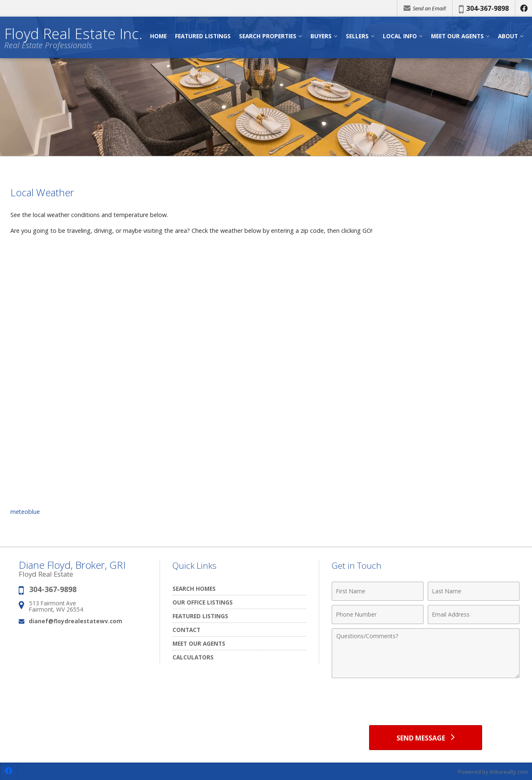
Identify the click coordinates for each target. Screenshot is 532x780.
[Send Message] (425, 737)
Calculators (193, 657)
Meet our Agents (198, 643)
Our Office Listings (202, 602)
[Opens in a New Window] (523, 8)
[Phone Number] (378, 614)
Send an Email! (425, 8)
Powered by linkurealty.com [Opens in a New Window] (493, 771)
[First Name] (378, 591)
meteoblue (25, 512)
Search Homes (194, 588)
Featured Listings (200, 616)
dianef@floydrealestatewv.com (75, 621)
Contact (186, 630)
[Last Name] (474, 591)
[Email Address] (474, 614)
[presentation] (425, 702)
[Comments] (426, 653)
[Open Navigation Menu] (521, 37)
